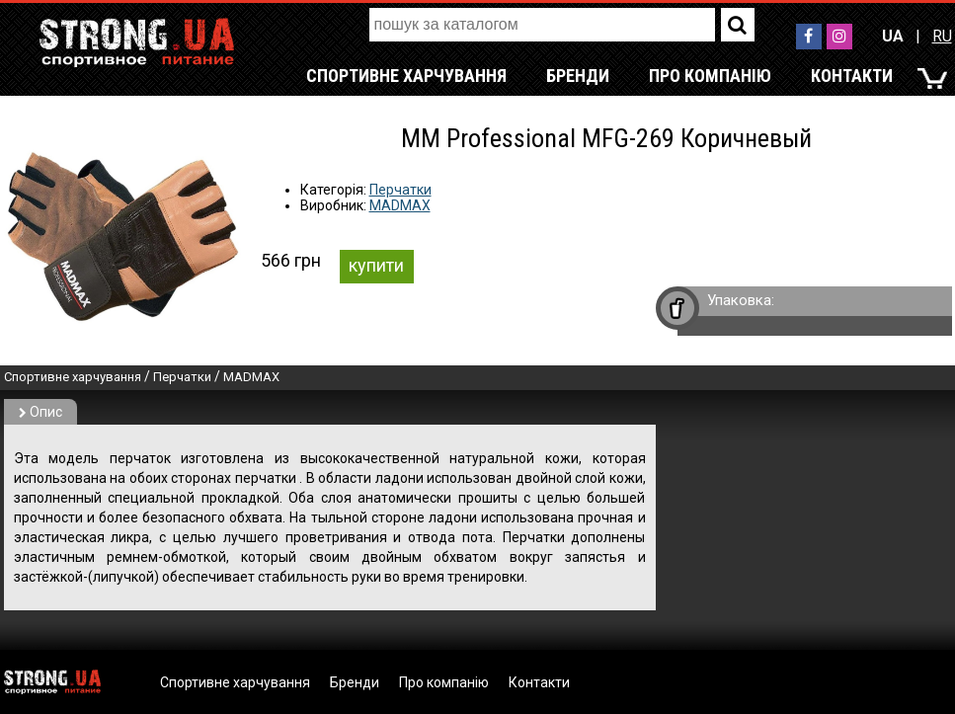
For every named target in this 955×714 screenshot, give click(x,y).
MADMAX (400, 205)
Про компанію (710, 75)
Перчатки (400, 190)
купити (376, 265)
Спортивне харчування (406, 75)
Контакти (852, 75)
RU (942, 36)
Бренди (577, 75)
